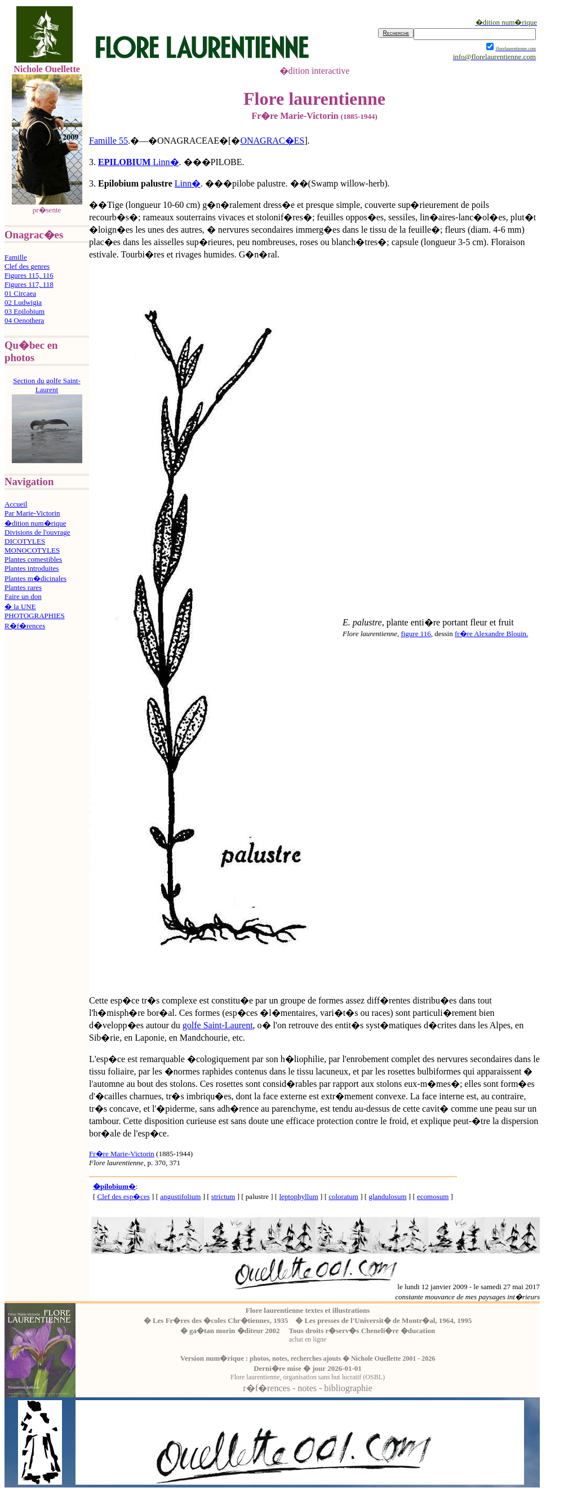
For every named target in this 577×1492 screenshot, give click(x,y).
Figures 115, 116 (29, 275)
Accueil (16, 504)
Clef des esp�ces (123, 1196)
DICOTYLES (25, 541)
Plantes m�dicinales (35, 578)
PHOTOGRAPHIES (35, 615)
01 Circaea (20, 293)
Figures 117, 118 (29, 284)
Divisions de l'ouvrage (37, 532)
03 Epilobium (25, 311)
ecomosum (433, 1196)
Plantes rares (23, 587)
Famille (16, 257)
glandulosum (387, 1196)
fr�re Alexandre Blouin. (491, 633)
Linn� (166, 162)
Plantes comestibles (33, 559)
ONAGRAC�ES (272, 140)
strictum (223, 1196)
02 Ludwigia (23, 302)
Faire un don (23, 596)
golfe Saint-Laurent (218, 1025)
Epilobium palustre (135, 183)
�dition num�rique (35, 523)
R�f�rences (25, 625)
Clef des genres (27, 266)
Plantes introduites (32, 568)
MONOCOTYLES (32, 550)
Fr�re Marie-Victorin (121, 1153)
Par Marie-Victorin (32, 513)
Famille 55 (108, 140)
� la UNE (20, 606)
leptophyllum (298, 1196)
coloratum (343, 1196)
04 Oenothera (24, 320)
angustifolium (180, 1196)
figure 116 (415, 633)
